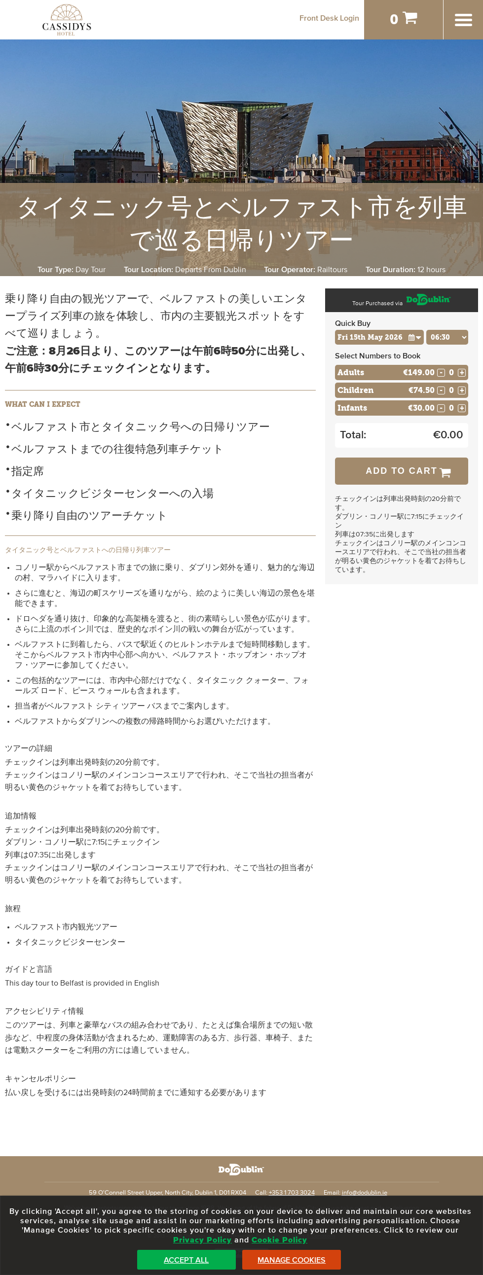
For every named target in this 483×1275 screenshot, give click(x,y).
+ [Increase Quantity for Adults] (462, 373)
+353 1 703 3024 (292, 1193)
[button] (415, 337)
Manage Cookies (292, 1260)
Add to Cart (402, 471)
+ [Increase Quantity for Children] (462, 390)
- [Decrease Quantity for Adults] (441, 373)
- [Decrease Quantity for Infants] (441, 408)
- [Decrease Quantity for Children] (441, 390)
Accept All (186, 1260)
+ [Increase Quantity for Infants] (462, 408)
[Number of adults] (451, 372)
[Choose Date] (379, 337)
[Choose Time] (447, 337)
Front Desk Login (329, 18)
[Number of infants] (451, 408)
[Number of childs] (451, 390)
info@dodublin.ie (364, 1193)
